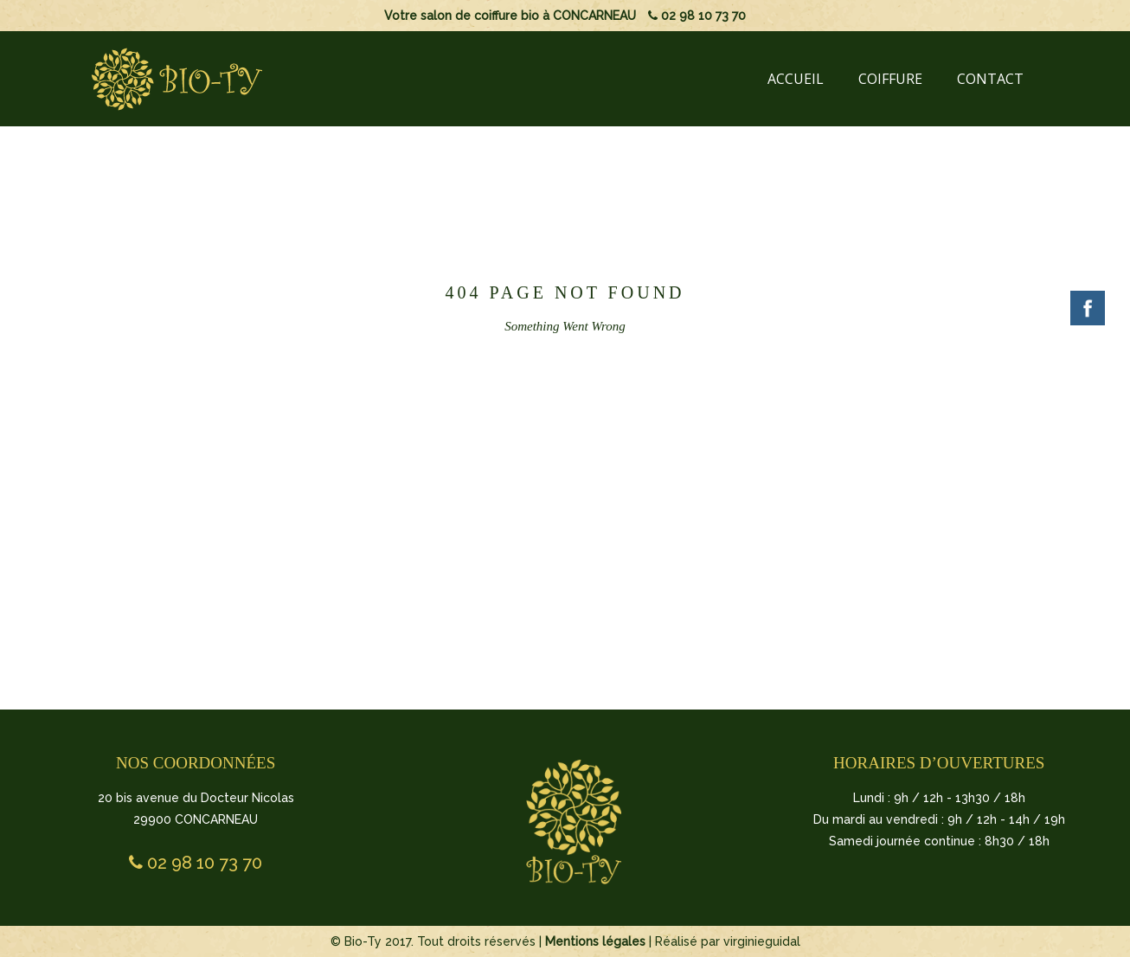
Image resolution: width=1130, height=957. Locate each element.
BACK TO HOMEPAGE (561, 474)
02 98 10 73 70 (697, 15)
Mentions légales (595, 941)
